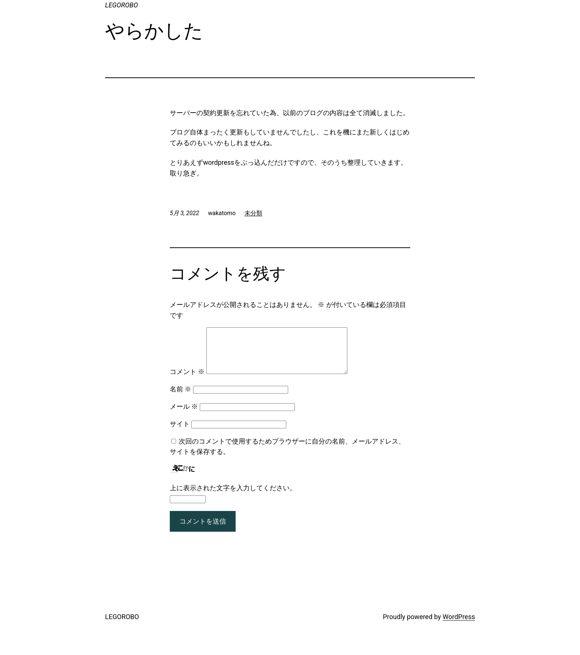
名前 (180, 398)
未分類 (253, 213)
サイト (180, 433)
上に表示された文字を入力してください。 (233, 497)
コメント (187, 380)
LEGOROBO (121, 5)
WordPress (459, 625)
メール (184, 415)
